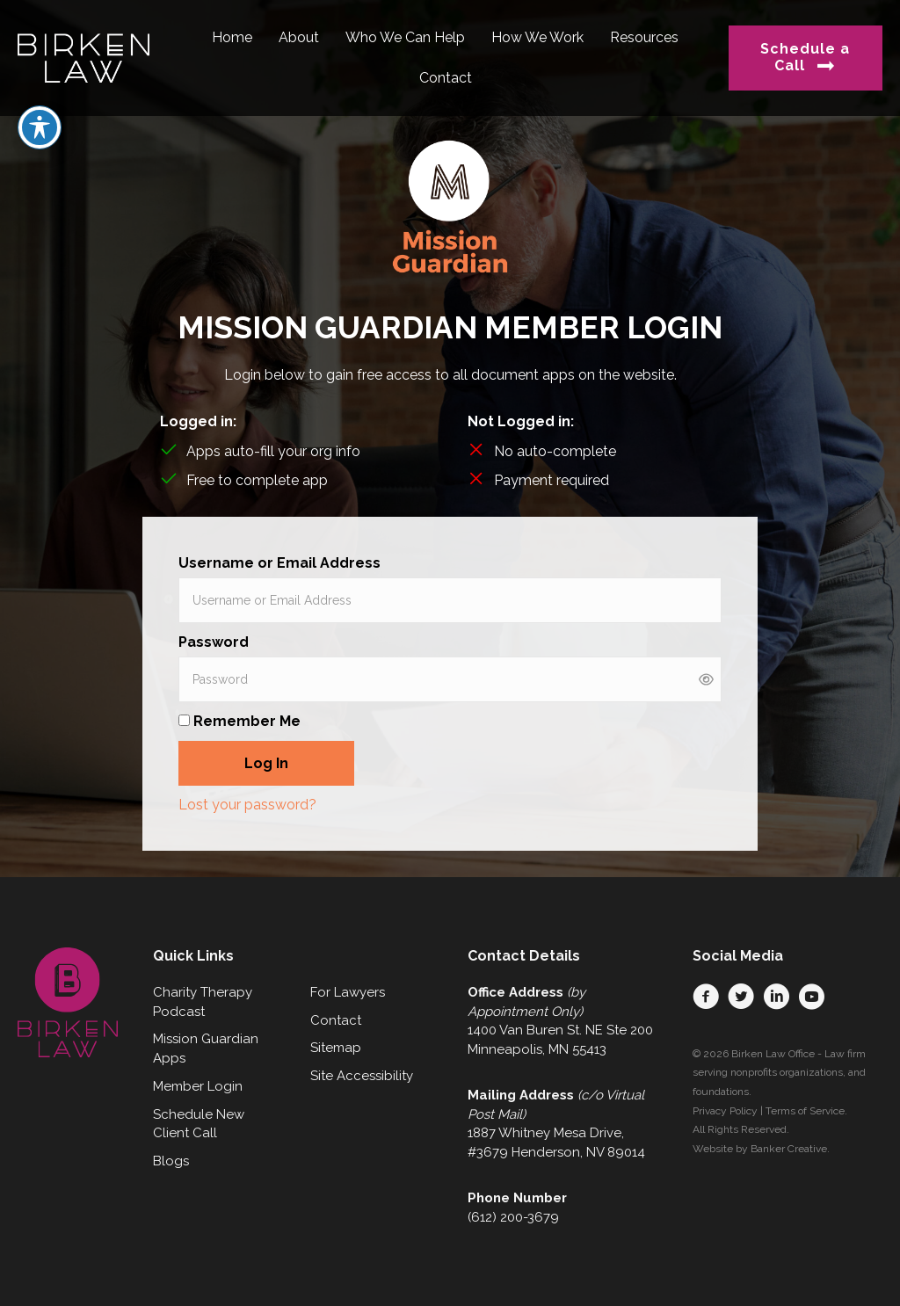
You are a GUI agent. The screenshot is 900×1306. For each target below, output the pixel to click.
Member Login (198, 1086)
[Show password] (706, 680)
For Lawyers (347, 992)
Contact (335, 1020)
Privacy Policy (725, 1111)
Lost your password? (247, 804)
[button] (706, 996)
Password (213, 642)
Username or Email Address (279, 563)
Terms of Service (805, 1111)
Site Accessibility (361, 1076)
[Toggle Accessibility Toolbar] (39, 126)
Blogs (171, 1161)
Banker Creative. (790, 1149)
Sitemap (335, 1048)
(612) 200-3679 (513, 1217)
